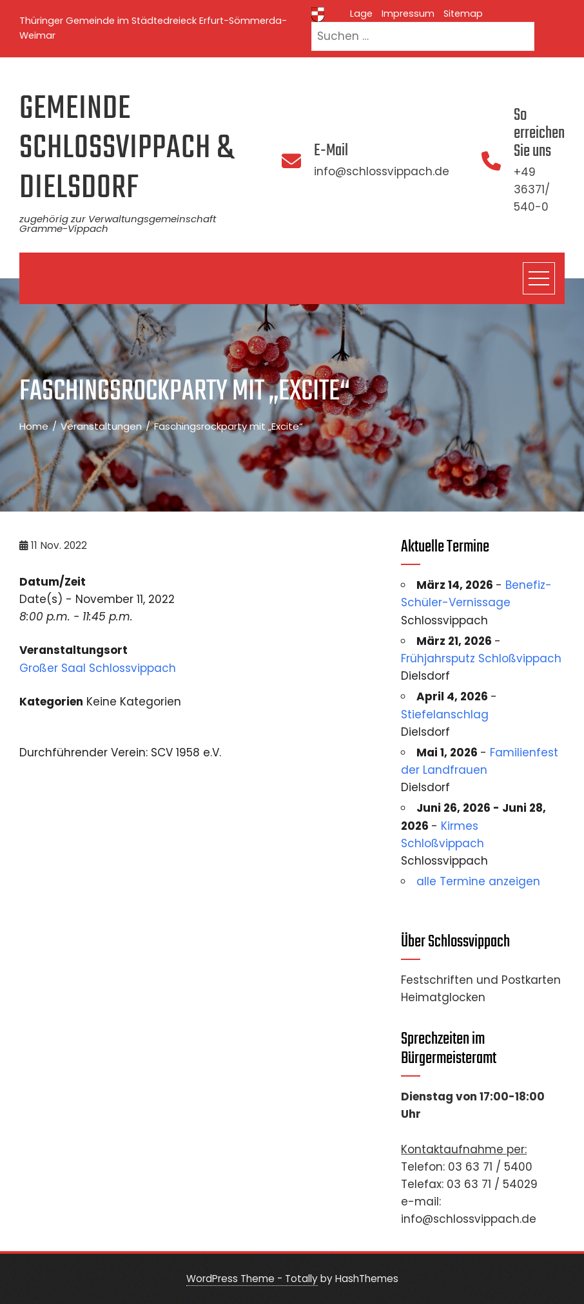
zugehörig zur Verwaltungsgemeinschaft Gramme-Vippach (117, 223)
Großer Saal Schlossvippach (97, 668)
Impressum (408, 13)
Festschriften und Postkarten (481, 980)
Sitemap (463, 13)
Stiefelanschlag (445, 714)
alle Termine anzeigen (478, 881)
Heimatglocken (443, 997)
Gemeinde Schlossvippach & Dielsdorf (126, 149)
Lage (361, 13)
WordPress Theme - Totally (252, 1278)
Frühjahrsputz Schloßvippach (481, 658)
